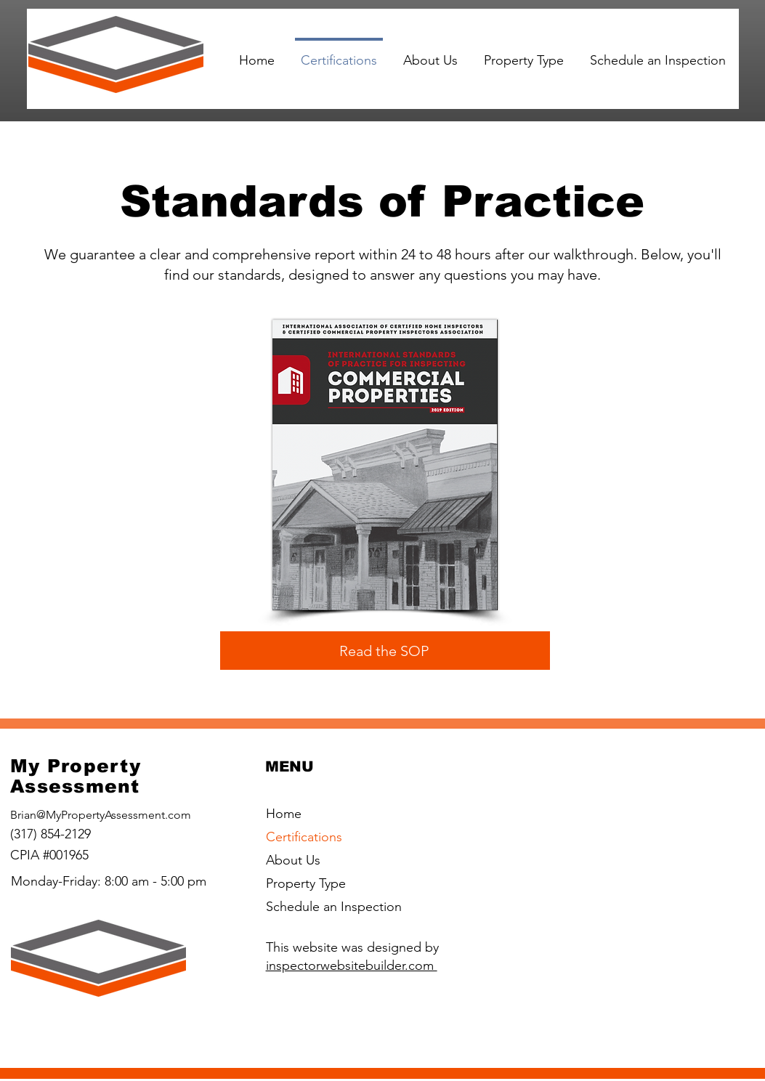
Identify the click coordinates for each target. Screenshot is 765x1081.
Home (283, 814)
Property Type (306, 883)
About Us (293, 860)
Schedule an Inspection (334, 907)
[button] (524, 54)
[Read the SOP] (385, 650)
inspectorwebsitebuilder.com (351, 965)
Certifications (304, 837)
